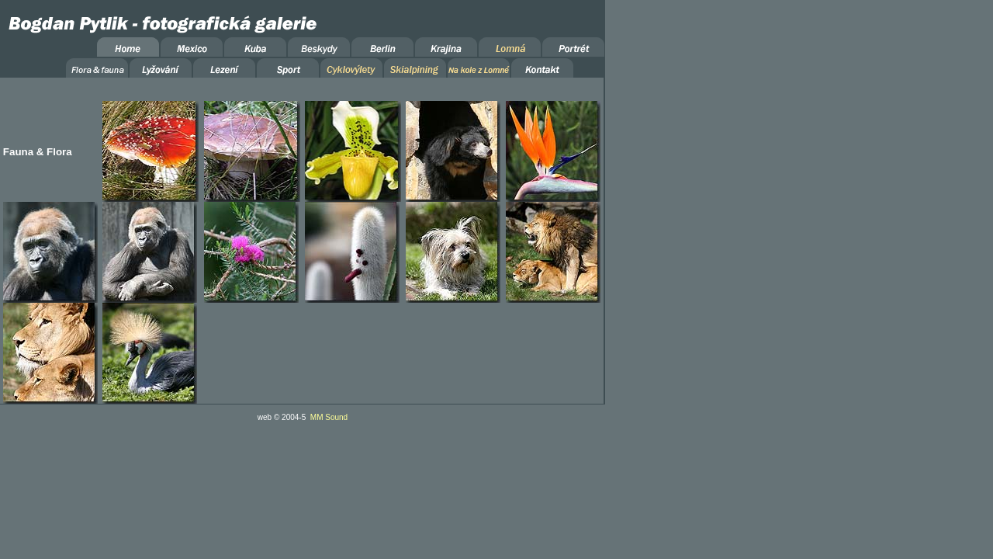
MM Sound (329, 417)
